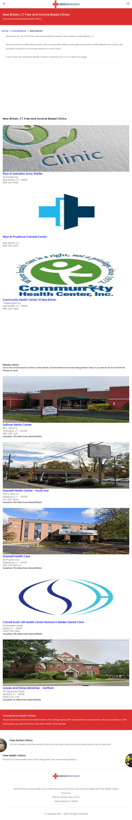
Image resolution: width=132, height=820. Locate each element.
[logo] (66, 4)
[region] (66, 89)
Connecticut (19, 31)
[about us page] (128, 4)
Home (4, 31)
